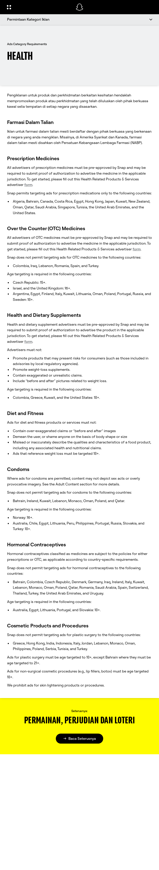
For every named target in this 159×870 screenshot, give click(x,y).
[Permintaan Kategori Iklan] (79, 19)
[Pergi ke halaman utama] (79, 7)
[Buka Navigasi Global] (38, 7)
